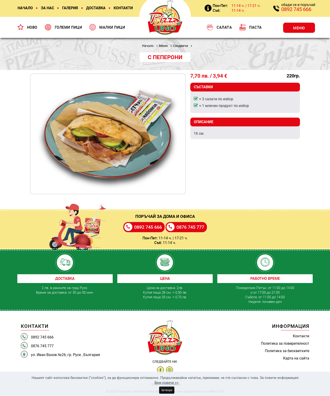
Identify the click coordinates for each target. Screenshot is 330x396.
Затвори (166, 390)
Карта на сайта (296, 358)
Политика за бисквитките (287, 350)
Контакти (301, 335)
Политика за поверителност (285, 343)
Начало (148, 45)
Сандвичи (180, 45)
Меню (163, 45)
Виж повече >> (166, 382)
